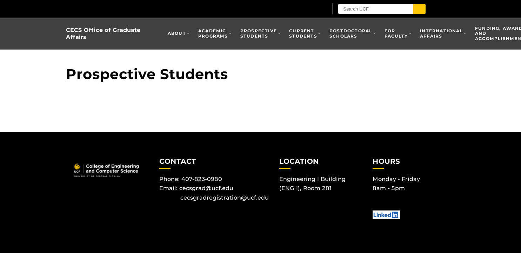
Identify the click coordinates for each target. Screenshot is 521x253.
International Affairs (441, 33)
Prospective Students (258, 33)
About (177, 33)
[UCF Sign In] (305, 9)
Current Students (303, 33)
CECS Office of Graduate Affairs (103, 33)
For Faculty (396, 33)
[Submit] (419, 9)
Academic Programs (213, 33)
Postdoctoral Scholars (350, 33)
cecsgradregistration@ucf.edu (224, 197)
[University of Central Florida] (148, 8)
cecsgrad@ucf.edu (206, 188)
